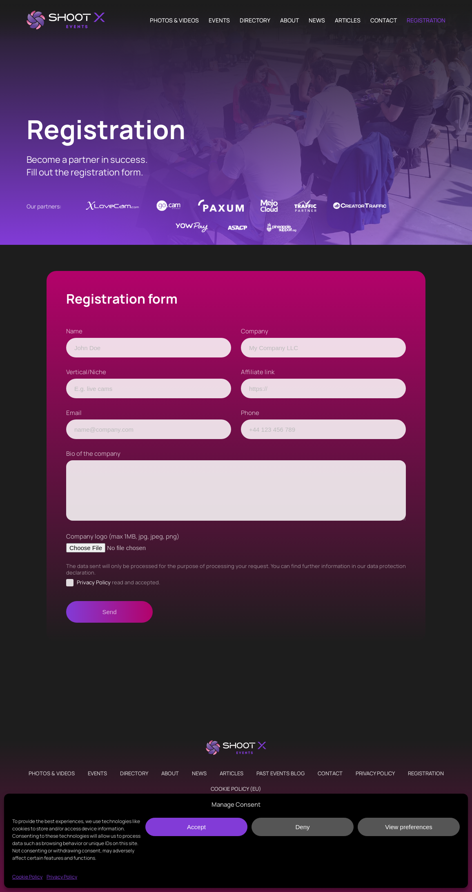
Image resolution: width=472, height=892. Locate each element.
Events (219, 20)
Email (74, 412)
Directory (255, 20)
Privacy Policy (62, 876)
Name (74, 331)
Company (254, 331)
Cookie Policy (27, 876)
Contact (383, 20)
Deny (302, 826)
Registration (426, 20)
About (289, 20)
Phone (250, 412)
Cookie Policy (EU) (236, 788)
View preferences (408, 826)
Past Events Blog (280, 773)
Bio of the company (93, 453)
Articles (348, 20)
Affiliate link (257, 372)
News (317, 20)
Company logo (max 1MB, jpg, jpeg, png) (122, 536)
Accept (196, 826)
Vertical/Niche (86, 372)
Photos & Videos (174, 20)
